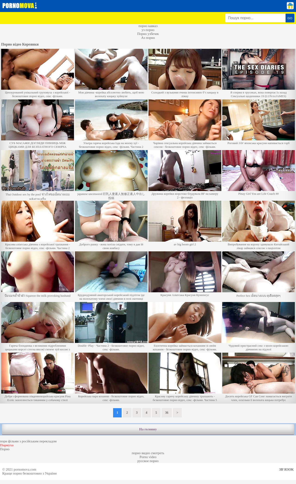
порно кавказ (148, 26)
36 (166, 412)
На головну (148, 429)
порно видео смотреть (148, 453)
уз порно (148, 30)
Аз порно (148, 38)
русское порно (147, 461)
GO (289, 18)
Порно (4, 449)
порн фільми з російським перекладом (28, 441)
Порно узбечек (148, 34)
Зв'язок (286, 469)
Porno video (148, 457)
